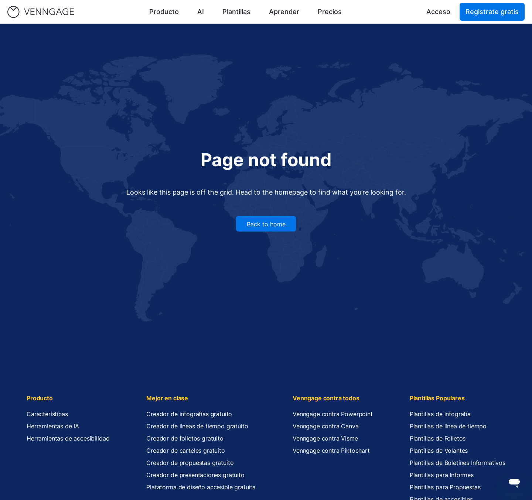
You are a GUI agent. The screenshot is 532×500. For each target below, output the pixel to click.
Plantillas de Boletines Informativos (457, 462)
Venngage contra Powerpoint (333, 414)
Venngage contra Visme (325, 438)
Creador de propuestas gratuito (189, 462)
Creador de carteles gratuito (185, 450)
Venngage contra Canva (326, 426)
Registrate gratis (492, 12)
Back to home (266, 224)
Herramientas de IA (53, 426)
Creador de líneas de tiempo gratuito (197, 426)
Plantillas (236, 12)
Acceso (438, 12)
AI (200, 12)
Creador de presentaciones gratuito (195, 475)
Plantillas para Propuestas (445, 487)
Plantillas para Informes (442, 475)
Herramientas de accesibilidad (68, 438)
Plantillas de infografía (440, 414)
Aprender (284, 12)
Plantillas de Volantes (439, 450)
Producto (164, 12)
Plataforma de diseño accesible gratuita (201, 487)
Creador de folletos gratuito (185, 438)
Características (47, 414)
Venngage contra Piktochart (331, 450)
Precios (330, 12)
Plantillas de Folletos (438, 438)
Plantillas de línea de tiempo (448, 426)
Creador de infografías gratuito (189, 414)
